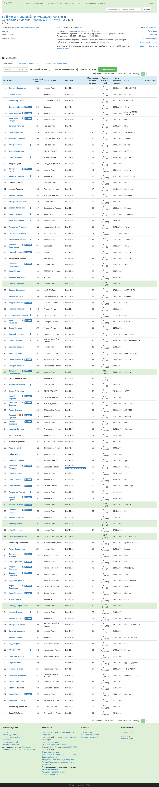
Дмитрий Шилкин (16, 107)
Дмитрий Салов (15, 145)
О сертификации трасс (51, 752)
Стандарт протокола (50, 774)
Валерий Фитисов (16, 366)
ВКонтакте (26, 747)
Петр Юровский (15, 562)
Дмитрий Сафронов (17, 88)
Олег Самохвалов (16, 656)
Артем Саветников (17, 549)
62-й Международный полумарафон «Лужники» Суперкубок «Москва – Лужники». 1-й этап (34, 18)
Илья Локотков (15, 353)
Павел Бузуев (15, 359)
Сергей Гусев (14, 271)
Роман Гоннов (15, 599)
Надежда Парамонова (18, 606)
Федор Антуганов (16, 580)
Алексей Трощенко (17, 176)
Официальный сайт (149, 27)
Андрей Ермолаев (16, 517)
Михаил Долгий (15, 612)
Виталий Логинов (16, 126)
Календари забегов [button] (34, 3)
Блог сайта (6, 740)
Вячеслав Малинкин (17, 675)
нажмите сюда (63, 48)
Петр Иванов (14, 486)
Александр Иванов (17, 492)
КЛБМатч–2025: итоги (90, 735)
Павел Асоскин (15, 473)
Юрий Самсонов (16, 296)
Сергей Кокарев (15, 593)
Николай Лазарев (16, 252)
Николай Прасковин (17, 309)
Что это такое (86, 732)
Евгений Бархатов (17, 277)
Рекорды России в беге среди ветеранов (58, 760)
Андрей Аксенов (16, 303)
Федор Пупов (14, 644)
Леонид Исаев (15, 94)
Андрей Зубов (15, 618)
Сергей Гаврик (15, 694)
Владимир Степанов (17, 239)
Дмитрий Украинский (18, 202)
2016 (48, 750)
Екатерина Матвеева (18, 536)
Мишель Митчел (16, 505)
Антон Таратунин (16, 682)
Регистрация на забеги (11, 737)
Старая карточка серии (148, 38)
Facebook (5, 750)
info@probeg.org (127, 732)
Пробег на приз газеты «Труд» (27, 27)
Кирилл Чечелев (16, 669)
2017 (43, 750)
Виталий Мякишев (17, 631)
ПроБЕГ (8, 3)
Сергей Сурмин (15, 663)
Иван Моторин (15, 113)
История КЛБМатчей (89, 737)
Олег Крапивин (15, 157)
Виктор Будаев (15, 214)
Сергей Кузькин (15, 328)
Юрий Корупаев (16, 530)
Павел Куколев (15, 410)
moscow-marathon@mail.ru (88, 31)
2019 (70, 747)
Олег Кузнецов (15, 479)
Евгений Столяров (17, 139)
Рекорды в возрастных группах (55, 63)
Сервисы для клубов (10, 735)
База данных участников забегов (55, 745)
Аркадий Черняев (16, 334)
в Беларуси (53, 769)
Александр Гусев (16, 101)
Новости (19, 3)
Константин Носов (17, 385)
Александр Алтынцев (18, 227)
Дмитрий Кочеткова (17, 233)
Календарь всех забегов (51, 732)
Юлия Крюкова (15, 524)
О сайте (5, 732)
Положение (152, 31)
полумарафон (9, 63)
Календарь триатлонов (51, 742)
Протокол (153, 35)
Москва (5, 31)
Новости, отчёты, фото (148, 46)
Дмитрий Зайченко (17, 625)
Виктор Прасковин (17, 208)
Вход (151, 3)
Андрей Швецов (16, 195)
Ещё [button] (80, 3)
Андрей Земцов (15, 637)
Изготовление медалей (95, 3)
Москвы (66, 737)
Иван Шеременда (16, 220)
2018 (75, 747)
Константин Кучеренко (18, 315)
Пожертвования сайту (10, 742)
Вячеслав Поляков (17, 700)
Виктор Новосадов (17, 290)
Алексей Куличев (16, 461)
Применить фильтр (107, 69)
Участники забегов (54, 3)
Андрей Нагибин (16, 448)
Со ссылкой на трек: (39, 69)
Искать (147, 9)
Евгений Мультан (16, 391)
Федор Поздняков (16, 151)
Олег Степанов (15, 340)
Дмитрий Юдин (15, 650)
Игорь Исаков (15, 435)
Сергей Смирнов (16, 132)
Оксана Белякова (16, 284)
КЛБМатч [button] (69, 3)
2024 (65, 747)
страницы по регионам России (22, 750)
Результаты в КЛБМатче (147, 42)
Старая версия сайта (10, 745)
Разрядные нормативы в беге (53, 772)
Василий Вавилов (16, 347)
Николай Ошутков (16, 429)
